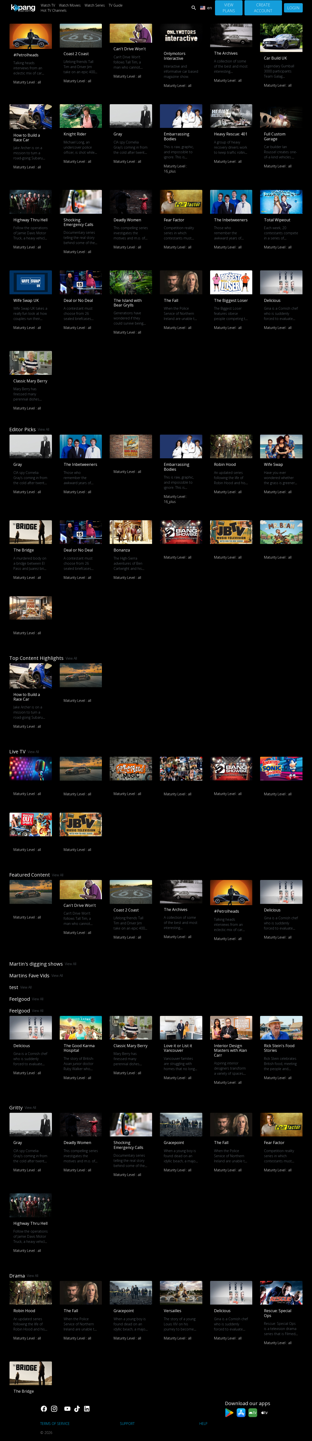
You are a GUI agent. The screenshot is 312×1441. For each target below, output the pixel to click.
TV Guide (116, 5)
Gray (118, 134)
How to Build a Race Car (26, 138)
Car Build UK (275, 58)
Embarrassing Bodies (176, 136)
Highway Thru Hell (30, 220)
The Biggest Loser (231, 300)
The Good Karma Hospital (79, 1048)
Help (203, 1423)
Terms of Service (55, 1423)
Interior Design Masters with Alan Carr (230, 1050)
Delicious (272, 300)
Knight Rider (75, 134)
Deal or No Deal (78, 300)
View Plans (229, 7)
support (127, 1423)
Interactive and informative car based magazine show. (181, 71)
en (206, 7)
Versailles (172, 1310)
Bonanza (122, 550)
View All (43, 429)
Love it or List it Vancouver (178, 1048)
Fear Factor (174, 220)
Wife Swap (273, 464)
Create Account (263, 7)
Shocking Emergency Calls (78, 222)
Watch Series (95, 5)
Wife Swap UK (26, 300)
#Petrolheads (26, 55)
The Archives (226, 53)
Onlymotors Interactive (174, 56)
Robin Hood (225, 464)
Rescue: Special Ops (277, 1313)
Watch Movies (70, 5)
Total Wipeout (277, 220)
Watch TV (48, 5)
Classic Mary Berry (30, 381)
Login (293, 7)
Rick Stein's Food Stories (279, 1048)
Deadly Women (127, 220)
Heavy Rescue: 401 (230, 134)
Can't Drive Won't (130, 48)
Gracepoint (174, 1142)
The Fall (171, 300)
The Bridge (23, 550)
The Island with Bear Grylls (128, 303)
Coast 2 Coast (76, 53)
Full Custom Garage (274, 136)
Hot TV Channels (54, 10)
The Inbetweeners (231, 220)
